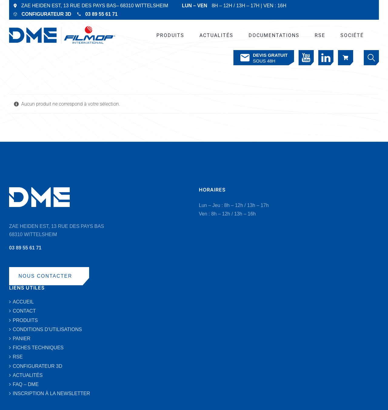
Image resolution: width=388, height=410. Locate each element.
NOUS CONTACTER (45, 276)
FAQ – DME (25, 384)
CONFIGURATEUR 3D (46, 14)
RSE (18, 356)
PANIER (21, 338)
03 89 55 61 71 (101, 14)
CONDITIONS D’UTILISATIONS (47, 329)
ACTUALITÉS (28, 375)
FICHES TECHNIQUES (38, 347)
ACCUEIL (23, 301)
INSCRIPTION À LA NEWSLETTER (51, 393)
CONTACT (24, 310)
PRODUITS (25, 320)
